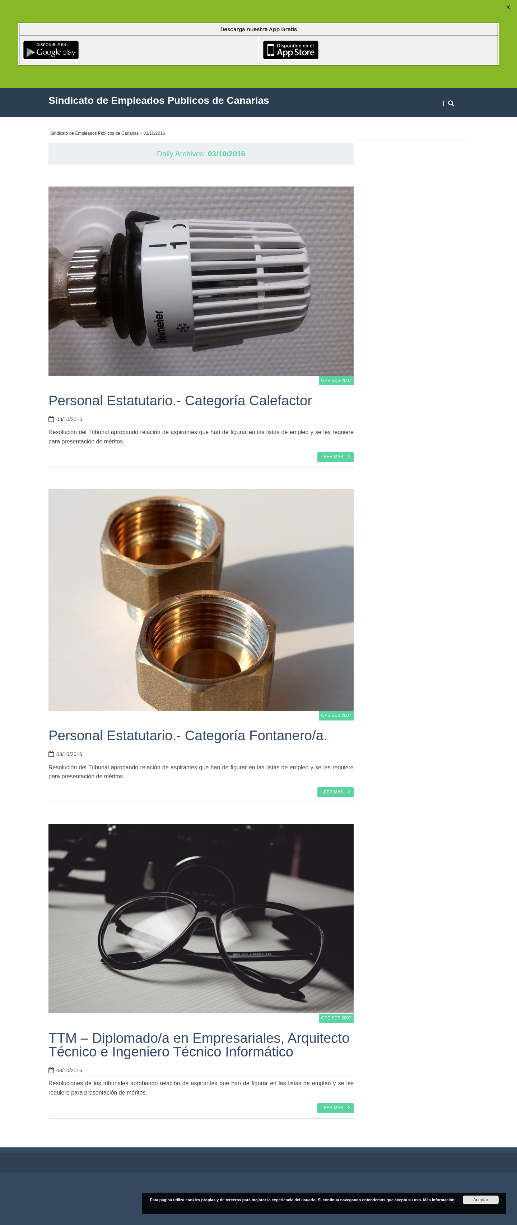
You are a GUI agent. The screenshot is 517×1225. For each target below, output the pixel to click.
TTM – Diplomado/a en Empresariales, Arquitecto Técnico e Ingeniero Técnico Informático (199, 1044)
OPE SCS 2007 (336, 380)
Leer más (335, 456)
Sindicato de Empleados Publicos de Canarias (94, 133)
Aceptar (480, 1199)
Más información (439, 1200)
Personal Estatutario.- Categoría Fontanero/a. (187, 735)
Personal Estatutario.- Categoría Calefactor (180, 400)
